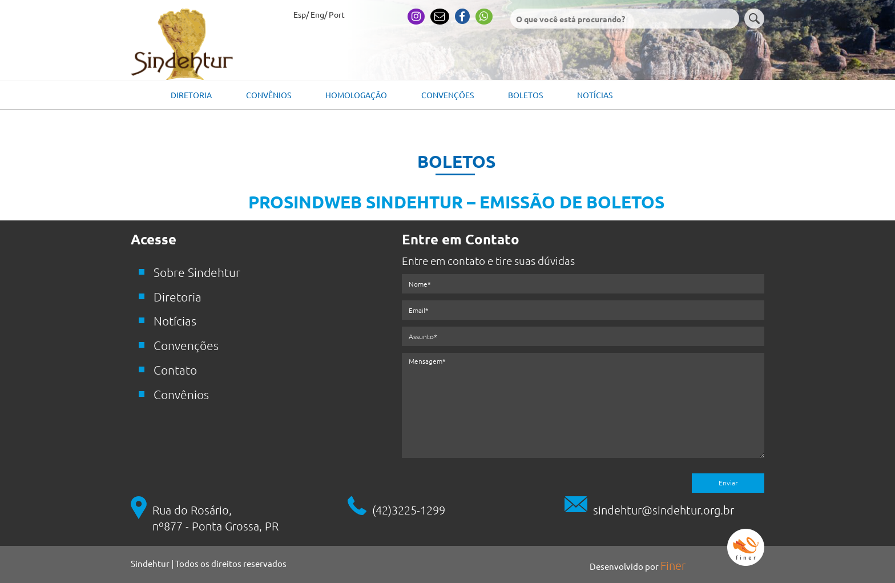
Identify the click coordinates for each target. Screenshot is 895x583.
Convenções (447, 95)
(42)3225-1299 (408, 510)
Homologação (356, 95)
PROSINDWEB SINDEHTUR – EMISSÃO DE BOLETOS (456, 201)
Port (337, 14)
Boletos (525, 95)
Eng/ (319, 14)
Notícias (594, 95)
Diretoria (191, 95)
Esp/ (301, 14)
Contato (175, 370)
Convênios (268, 95)
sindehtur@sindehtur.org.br (663, 510)
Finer (673, 565)
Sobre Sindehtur (197, 272)
